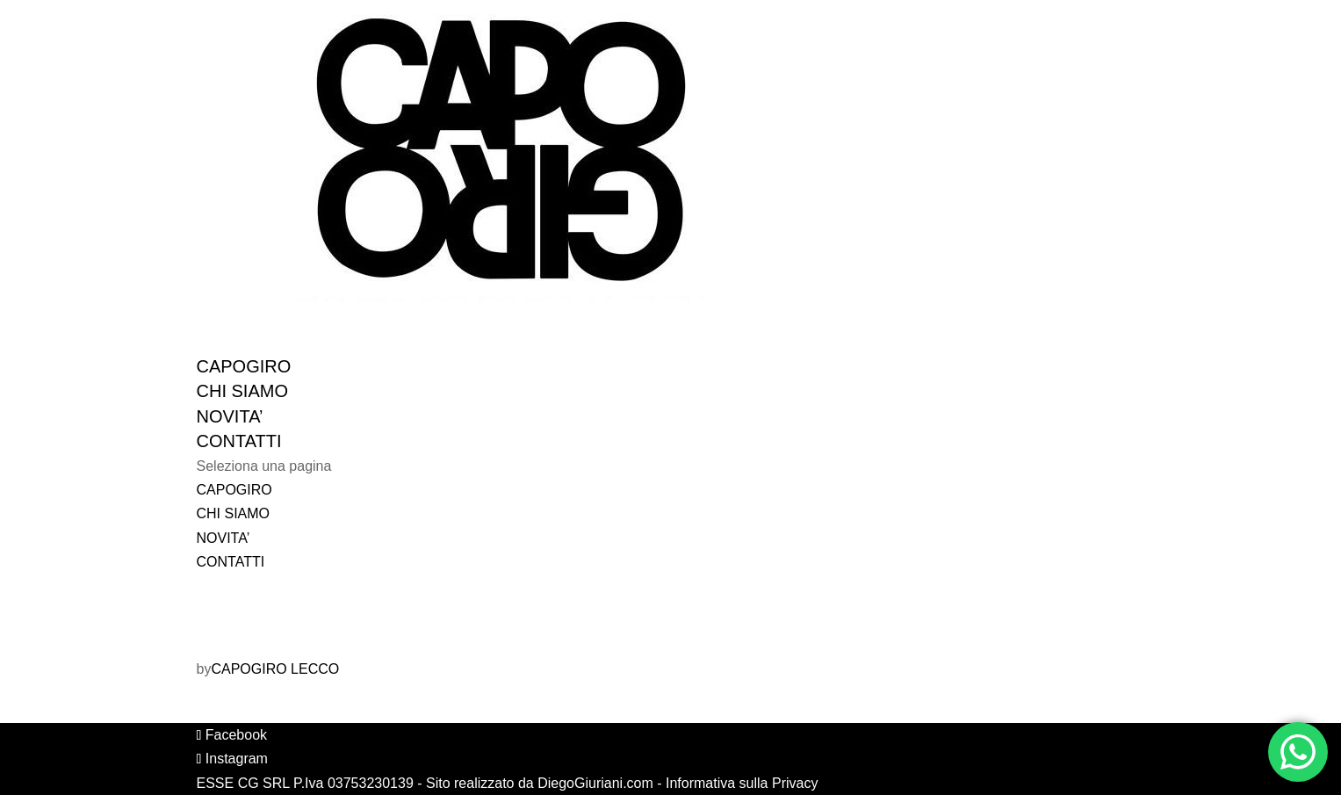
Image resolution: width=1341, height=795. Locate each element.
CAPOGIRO (234, 489)
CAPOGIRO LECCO (275, 668)
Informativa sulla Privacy (742, 783)
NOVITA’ (223, 538)
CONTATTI (231, 561)
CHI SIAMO (233, 513)
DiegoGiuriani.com (595, 783)
